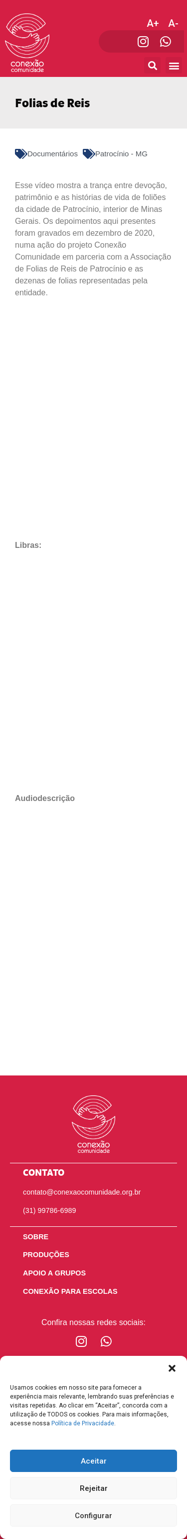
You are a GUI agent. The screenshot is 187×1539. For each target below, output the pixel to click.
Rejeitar (94, 1488)
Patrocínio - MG (121, 153)
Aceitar (94, 1461)
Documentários (52, 153)
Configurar (93, 1515)
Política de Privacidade (82, 1423)
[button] (172, 1368)
